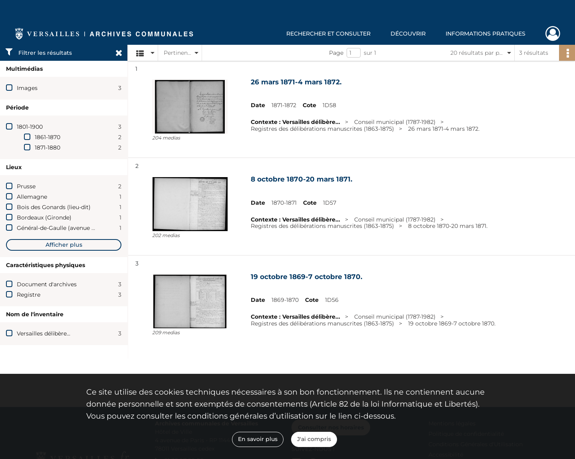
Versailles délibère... (43, 333)
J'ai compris (314, 439)
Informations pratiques (485, 33)
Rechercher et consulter (328, 33)
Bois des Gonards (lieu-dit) (54, 207)
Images (27, 88)
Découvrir (408, 33)
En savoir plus (258, 439)
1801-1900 (30, 126)
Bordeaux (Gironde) (44, 217)
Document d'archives (47, 284)
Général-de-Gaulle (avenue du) (59, 227)
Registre (28, 294)
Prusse (26, 186)
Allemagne (32, 196)
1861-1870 (47, 137)
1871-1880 (47, 147)
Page (336, 52)
